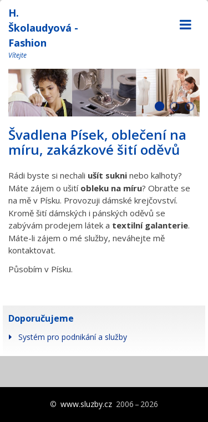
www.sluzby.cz (86, 404)
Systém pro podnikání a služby (72, 337)
